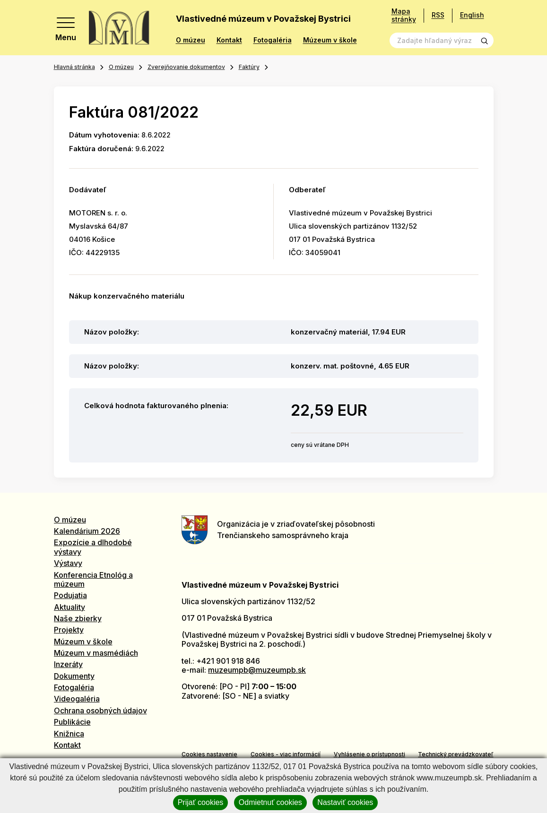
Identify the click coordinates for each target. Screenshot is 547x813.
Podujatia (70, 595)
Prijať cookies (201, 802)
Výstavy (68, 563)
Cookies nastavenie (209, 754)
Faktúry (249, 66)
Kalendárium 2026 (87, 531)
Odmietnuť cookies (270, 802)
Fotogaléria (272, 40)
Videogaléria (77, 698)
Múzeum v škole (330, 40)
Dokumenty (74, 676)
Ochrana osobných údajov (100, 710)
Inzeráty (68, 664)
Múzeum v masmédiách (96, 653)
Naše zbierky (78, 618)
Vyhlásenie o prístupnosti (369, 754)
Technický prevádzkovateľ (455, 754)
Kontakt (229, 40)
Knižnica (69, 733)
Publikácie (72, 722)
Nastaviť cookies (345, 802)
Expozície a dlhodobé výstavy (93, 547)
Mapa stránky (403, 15)
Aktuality (69, 607)
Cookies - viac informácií (286, 754)
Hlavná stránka (74, 66)
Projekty (69, 629)
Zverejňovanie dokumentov (186, 66)
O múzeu (190, 40)
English (472, 15)
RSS (438, 15)
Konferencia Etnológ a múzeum (93, 579)
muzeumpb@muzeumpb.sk (257, 670)
